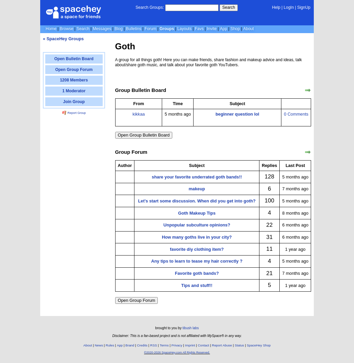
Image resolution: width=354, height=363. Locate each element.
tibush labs (190, 328)
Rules (110, 345)
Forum (150, 28)
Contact (203, 345)
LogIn (289, 7)
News (99, 345)
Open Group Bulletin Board (144, 135)
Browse (66, 28)
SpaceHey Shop (259, 345)
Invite (212, 28)
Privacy (176, 345)
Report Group (74, 113)
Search (228, 7)
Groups (166, 28)
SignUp (303, 7)
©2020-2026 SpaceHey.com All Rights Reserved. (177, 352)
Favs (199, 28)
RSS (153, 345)
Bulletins (133, 28)
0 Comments (296, 114)
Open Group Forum (136, 300)
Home (51, 28)
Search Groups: (149, 7)
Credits (142, 345)
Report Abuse (222, 345)
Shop (235, 28)
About (248, 28)
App (223, 28)
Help (276, 7)
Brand (129, 345)
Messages (102, 28)
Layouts (184, 28)
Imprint (190, 345)
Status (239, 345)
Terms (164, 345)
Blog (119, 28)
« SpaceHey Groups (63, 38)
